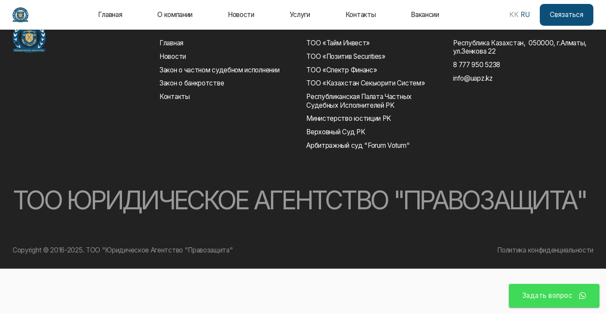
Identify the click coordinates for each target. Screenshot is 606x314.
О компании (175, 14)
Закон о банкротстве (191, 83)
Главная (110, 14)
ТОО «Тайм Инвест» (338, 43)
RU (525, 14)
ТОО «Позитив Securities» (346, 56)
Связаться (566, 14)
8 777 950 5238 (476, 65)
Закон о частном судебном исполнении (219, 70)
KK (514, 14)
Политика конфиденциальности (545, 250)
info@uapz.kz (472, 78)
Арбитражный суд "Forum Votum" (358, 145)
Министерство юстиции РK (348, 118)
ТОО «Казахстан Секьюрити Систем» (365, 83)
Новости (241, 14)
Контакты (360, 14)
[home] (20, 15)
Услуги (300, 14)
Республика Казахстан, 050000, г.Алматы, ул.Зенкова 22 (519, 47)
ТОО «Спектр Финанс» (341, 70)
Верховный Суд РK (335, 132)
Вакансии (425, 14)
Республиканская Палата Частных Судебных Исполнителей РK (360, 100)
